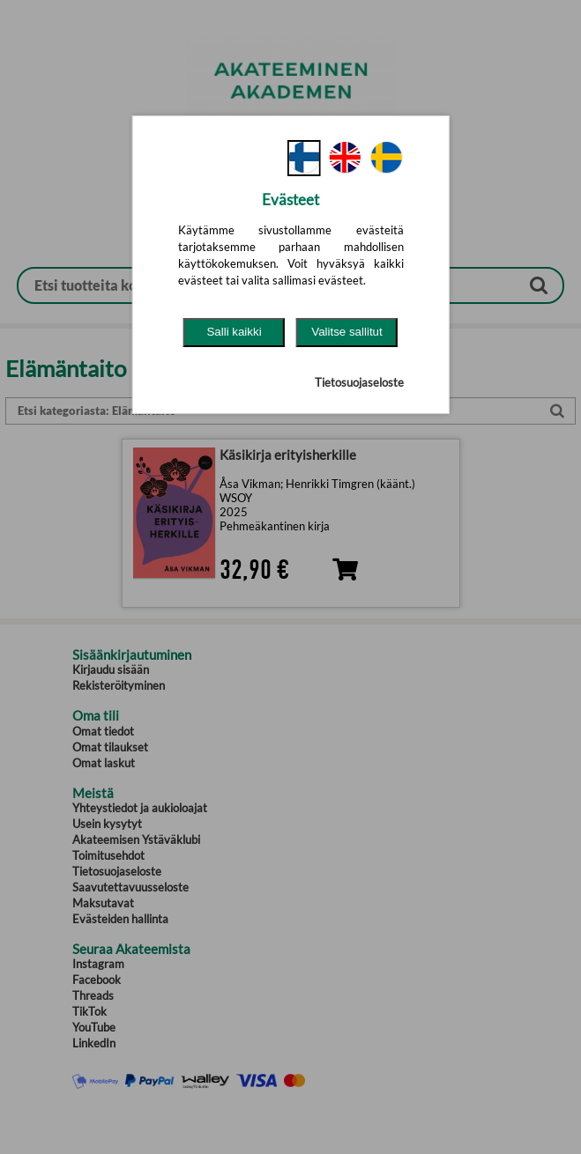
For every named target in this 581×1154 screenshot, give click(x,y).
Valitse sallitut (347, 331)
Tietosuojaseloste (359, 382)
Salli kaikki (233, 331)
